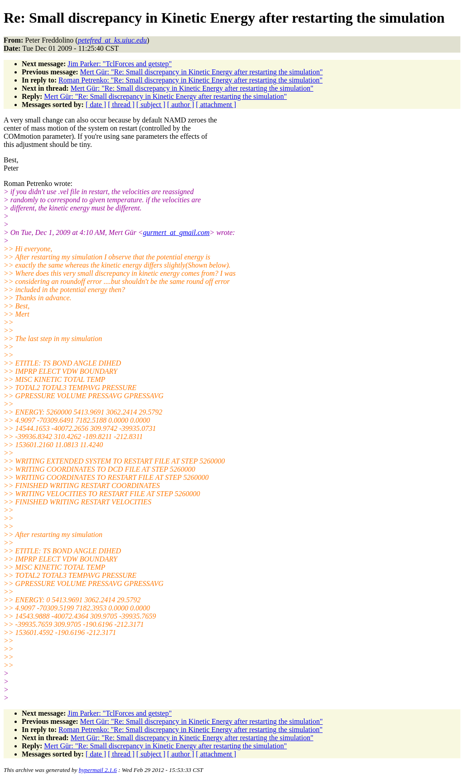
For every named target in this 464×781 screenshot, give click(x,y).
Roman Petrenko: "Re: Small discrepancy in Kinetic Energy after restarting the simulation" (190, 80)
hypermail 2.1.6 (98, 769)
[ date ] (96, 104)
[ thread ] (121, 104)
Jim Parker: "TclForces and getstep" (120, 64)
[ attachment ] (216, 104)
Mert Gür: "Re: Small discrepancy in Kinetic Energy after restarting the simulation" (201, 72)
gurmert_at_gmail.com (176, 232)
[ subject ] (150, 104)
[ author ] (180, 104)
